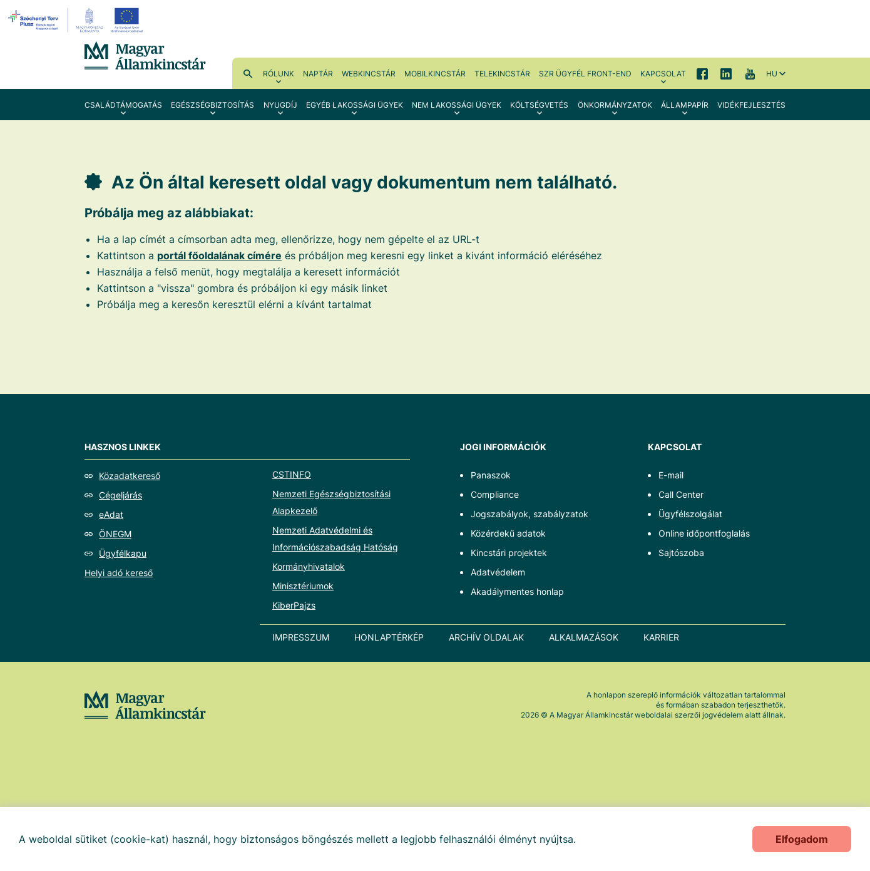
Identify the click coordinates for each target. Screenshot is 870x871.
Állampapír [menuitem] (685, 105)
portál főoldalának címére (219, 255)
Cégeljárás (120, 495)
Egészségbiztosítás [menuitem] (212, 105)
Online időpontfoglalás (704, 533)
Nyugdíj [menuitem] (280, 105)
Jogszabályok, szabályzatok (529, 513)
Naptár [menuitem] (318, 73)
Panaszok (491, 475)
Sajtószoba (681, 552)
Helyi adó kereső (118, 572)
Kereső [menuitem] (247, 73)
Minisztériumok (303, 585)
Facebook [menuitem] (702, 73)
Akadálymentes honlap (517, 591)
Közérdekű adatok (508, 533)
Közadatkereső (129, 475)
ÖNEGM (115, 533)
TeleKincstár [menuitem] (502, 73)
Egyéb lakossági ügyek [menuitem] (354, 105)
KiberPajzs (293, 605)
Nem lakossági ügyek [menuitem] (456, 105)
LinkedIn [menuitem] (726, 73)
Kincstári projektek (509, 552)
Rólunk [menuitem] (278, 73)
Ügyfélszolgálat (690, 513)
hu (771, 73)
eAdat (111, 514)
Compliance (495, 494)
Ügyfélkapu (122, 553)
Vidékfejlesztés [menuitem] (751, 105)
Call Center (681, 494)
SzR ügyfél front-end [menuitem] (585, 73)
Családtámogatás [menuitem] (123, 105)
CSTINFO (291, 474)
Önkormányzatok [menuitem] (615, 105)
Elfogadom (801, 839)
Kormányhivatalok (308, 566)
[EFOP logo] (77, 20)
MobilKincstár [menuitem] (435, 73)
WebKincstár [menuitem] (369, 73)
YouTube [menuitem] (750, 73)
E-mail (670, 475)
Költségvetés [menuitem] (539, 105)
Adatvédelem (498, 572)
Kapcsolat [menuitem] (663, 73)
